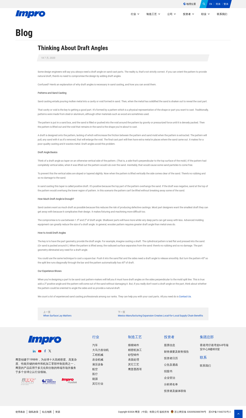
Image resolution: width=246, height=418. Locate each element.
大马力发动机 (100, 350)
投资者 (188, 14)
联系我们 (222, 14)
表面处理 (133, 359)
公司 (171, 14)
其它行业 (97, 383)
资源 (57, 411)
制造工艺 (153, 14)
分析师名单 (171, 384)
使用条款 (20, 411)
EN (210, 4)
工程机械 (97, 354)
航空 (95, 369)
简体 (218, 4)
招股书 (168, 371)
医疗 (95, 374)
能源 (95, 378)
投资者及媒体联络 (175, 391)
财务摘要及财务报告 (176, 351)
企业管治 (169, 377)
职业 (205, 14)
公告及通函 (171, 364)
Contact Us (185, 296)
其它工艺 (133, 364)
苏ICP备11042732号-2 (219, 411)
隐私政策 (33, 411)
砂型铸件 (133, 354)
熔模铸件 (133, 345)
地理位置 (189, 4)
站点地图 (47, 411)
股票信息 (169, 345)
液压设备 (97, 364)
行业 (135, 14)
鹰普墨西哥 (135, 369)
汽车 (95, 345)
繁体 (226, 4)
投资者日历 (171, 358)
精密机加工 (135, 350)
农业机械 (97, 359)
